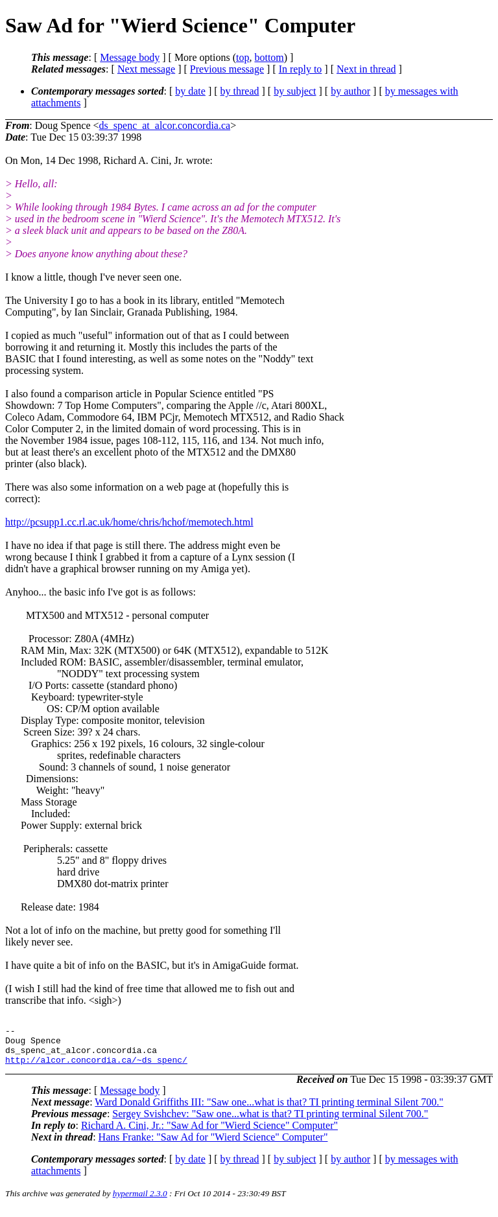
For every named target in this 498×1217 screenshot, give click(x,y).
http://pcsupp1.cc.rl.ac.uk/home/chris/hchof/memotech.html (129, 521)
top (242, 57)
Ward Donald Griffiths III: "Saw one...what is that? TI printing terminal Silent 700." (269, 1109)
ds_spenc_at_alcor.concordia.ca (165, 125)
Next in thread (366, 69)
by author (350, 91)
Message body (130, 57)
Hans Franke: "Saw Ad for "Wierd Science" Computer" (213, 1144)
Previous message (227, 69)
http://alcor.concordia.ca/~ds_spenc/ (96, 1067)
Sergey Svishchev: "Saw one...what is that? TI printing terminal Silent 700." (270, 1121)
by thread (239, 91)
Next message (146, 69)
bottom (268, 57)
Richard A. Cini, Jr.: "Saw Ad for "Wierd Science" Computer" (209, 1133)
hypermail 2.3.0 (140, 1201)
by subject (295, 91)
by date (190, 91)
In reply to (300, 69)
